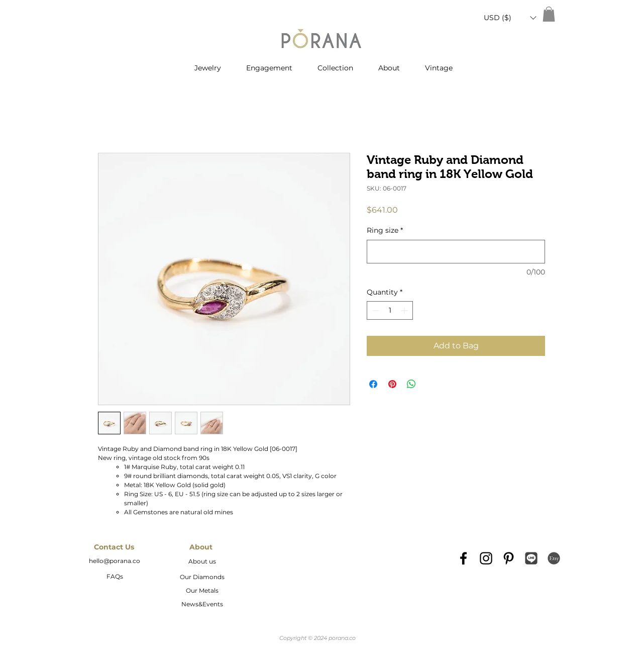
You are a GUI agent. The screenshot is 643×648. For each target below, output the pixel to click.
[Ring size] (456, 251)
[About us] (202, 562)
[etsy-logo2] (554, 558)
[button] (510, 18)
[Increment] (405, 310)
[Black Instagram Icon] (486, 558)
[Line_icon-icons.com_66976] (531, 558)
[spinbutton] (390, 310)
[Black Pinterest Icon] (508, 558)
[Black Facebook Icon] (463, 558)
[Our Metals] (202, 591)
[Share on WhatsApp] (411, 384)
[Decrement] (374, 310)
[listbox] (510, 18)
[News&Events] (202, 605)
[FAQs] (114, 577)
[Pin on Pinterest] (392, 384)
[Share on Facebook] (373, 384)
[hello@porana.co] (114, 561)
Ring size (385, 230)
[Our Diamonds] (202, 578)
